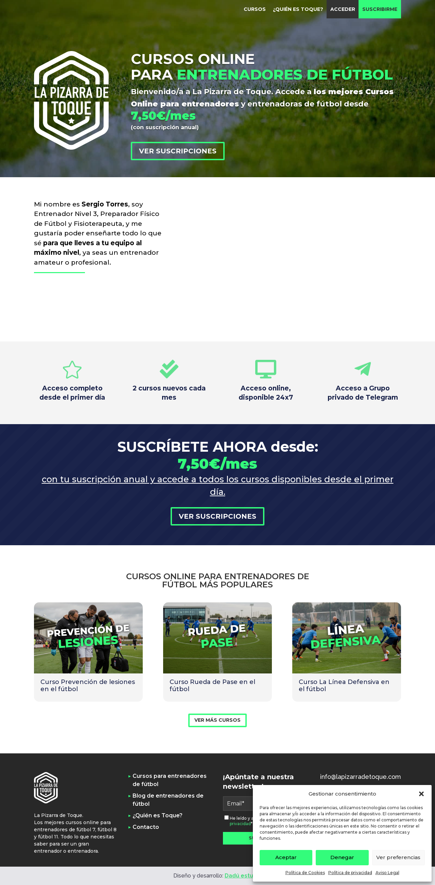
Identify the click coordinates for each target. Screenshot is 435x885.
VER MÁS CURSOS (217, 720)
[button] (421, 793)
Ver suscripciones (177, 151)
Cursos (255, 9)
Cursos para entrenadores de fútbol (170, 780)
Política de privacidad (350, 872)
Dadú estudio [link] (243, 875)
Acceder (342, 9)
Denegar (342, 857)
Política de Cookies (305, 872)
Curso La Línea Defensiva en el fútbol (344, 685)
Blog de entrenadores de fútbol (168, 799)
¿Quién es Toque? (298, 9)
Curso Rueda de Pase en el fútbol (212, 685)
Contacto (146, 827)
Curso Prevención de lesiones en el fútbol (87, 685)
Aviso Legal (387, 872)
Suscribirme (379, 9)
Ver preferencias (398, 857)
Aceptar (286, 857)
